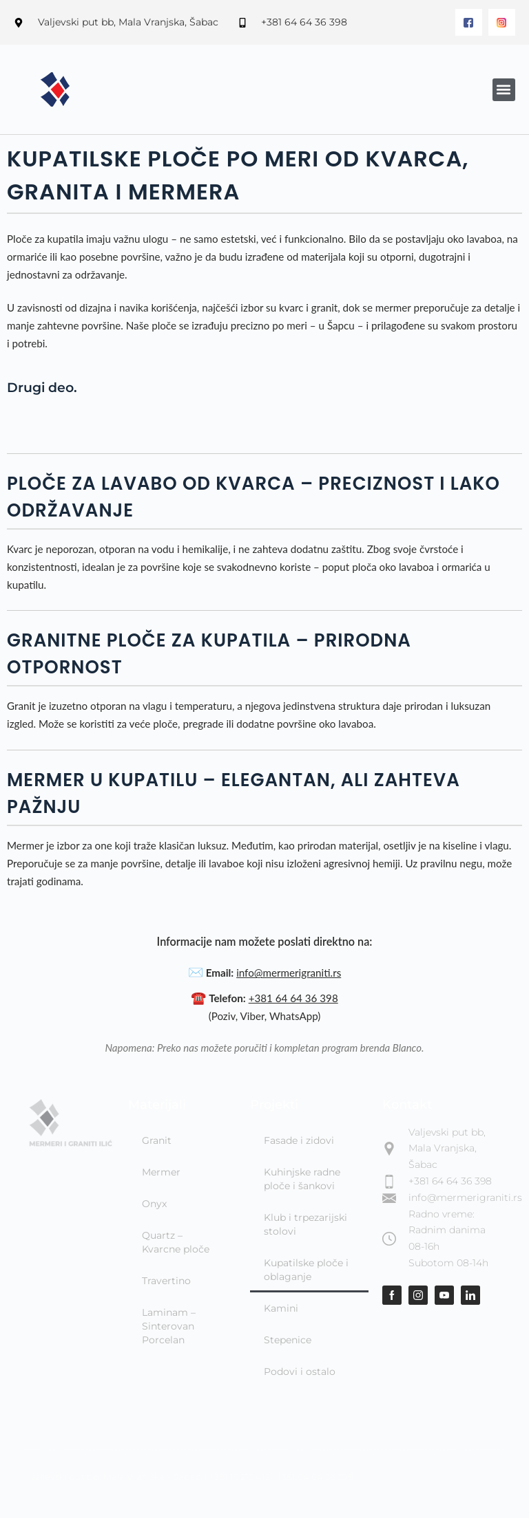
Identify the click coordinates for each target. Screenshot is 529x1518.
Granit (157, 1140)
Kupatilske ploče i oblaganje (306, 1270)
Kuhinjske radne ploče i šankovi (302, 1179)
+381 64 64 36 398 (293, 998)
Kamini (281, 1308)
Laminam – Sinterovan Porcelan (169, 1326)
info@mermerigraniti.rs (288, 972)
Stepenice (287, 1340)
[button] (503, 89)
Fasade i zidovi (299, 1140)
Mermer (161, 1172)
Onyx (154, 1203)
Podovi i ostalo (299, 1371)
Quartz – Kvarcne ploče (175, 1242)
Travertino (166, 1281)
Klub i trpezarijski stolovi (305, 1224)
